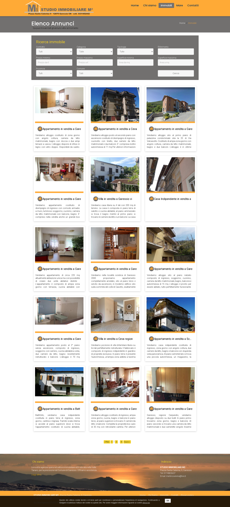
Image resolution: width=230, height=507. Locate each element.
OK (167, 501)
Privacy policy (187, 495)
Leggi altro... (36, 474)
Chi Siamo (153, 495)
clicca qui (146, 503)
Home (135, 5)
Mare (179, 5)
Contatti (193, 5)
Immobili (166, 5)
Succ (127, 442)
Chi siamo (149, 5)
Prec (107, 442)
